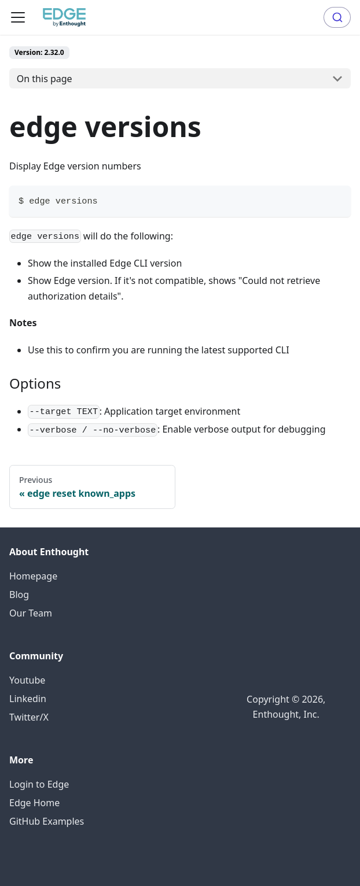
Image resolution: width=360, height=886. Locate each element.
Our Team (30, 613)
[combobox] (337, 17)
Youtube (27, 680)
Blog (19, 594)
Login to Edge (39, 784)
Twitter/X (29, 717)
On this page (44, 78)
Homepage (33, 576)
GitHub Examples (46, 821)
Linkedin (27, 698)
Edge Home (34, 802)
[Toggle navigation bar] (18, 17)
